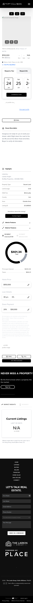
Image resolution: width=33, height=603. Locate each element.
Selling (16, 470)
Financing (16, 472)
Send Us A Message (16, 533)
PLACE (29, 580)
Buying (16, 467)
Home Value (16, 475)
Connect (16, 480)
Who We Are (17, 477)
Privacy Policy (5, 601)
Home (16, 462)
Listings (16, 465)
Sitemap (29, 601)
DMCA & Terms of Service (17, 601)
